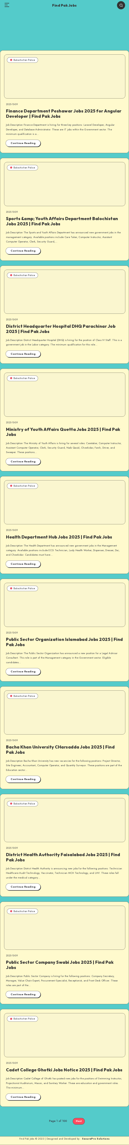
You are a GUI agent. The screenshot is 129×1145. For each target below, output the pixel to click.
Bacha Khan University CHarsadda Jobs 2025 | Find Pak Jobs (60, 749)
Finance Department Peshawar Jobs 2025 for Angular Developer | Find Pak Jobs (64, 113)
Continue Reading (23, 143)
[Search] (121, 5)
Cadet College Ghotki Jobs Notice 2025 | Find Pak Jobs (64, 1070)
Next (79, 1121)
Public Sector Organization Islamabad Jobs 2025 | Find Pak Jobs (64, 642)
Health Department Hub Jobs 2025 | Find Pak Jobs (59, 537)
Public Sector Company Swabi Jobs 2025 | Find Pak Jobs (59, 964)
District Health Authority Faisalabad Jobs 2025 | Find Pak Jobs (63, 857)
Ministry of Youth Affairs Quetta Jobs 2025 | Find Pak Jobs (63, 432)
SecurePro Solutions (96, 1139)
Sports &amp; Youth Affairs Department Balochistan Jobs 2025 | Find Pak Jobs (62, 221)
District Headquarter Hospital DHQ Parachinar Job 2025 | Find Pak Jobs (60, 328)
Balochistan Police (22, 59)
